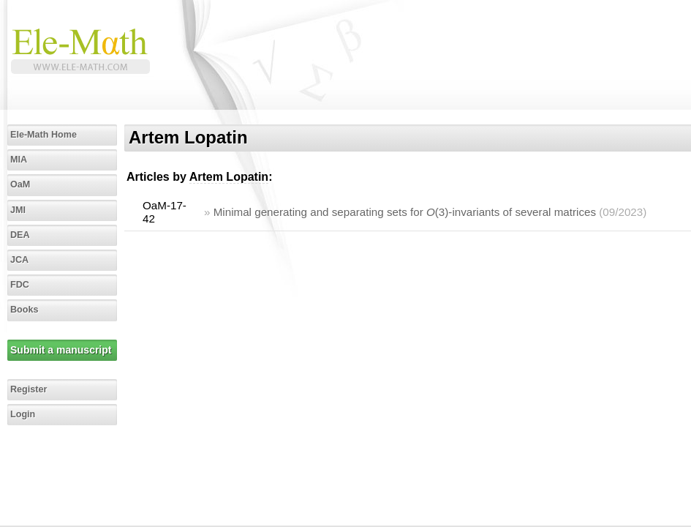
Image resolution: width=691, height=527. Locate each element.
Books (24, 309)
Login (22, 414)
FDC (19, 285)
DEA (20, 235)
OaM (20, 184)
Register (28, 389)
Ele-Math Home (43, 135)
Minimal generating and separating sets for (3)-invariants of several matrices (405, 212)
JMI (18, 210)
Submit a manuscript (60, 350)
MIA (18, 159)
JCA (19, 260)
